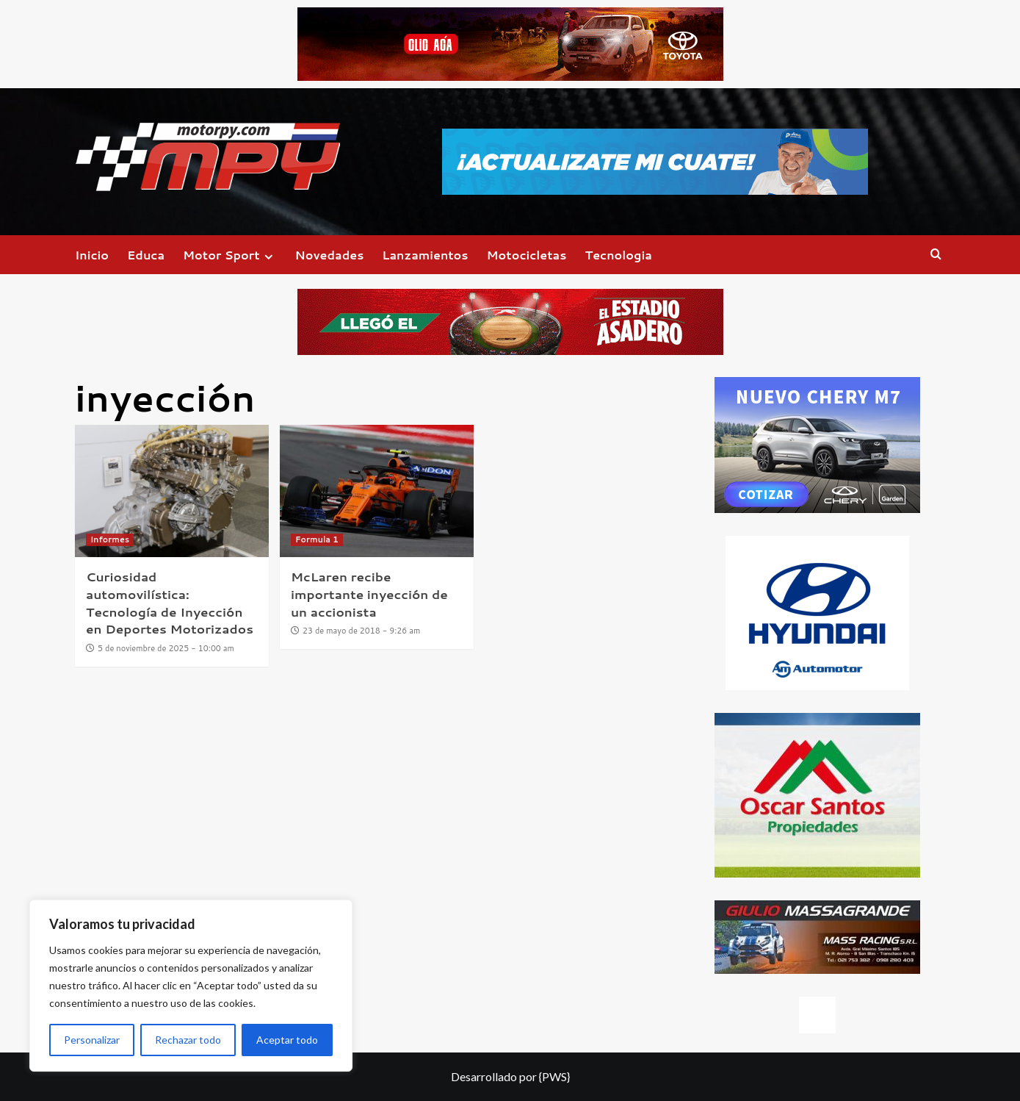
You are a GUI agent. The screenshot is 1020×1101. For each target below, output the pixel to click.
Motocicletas (527, 254)
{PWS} (554, 1076)
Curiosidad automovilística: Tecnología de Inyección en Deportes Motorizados (169, 602)
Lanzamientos (425, 254)
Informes (109, 539)
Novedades (329, 254)
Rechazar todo (188, 1039)
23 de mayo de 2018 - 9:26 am (361, 630)
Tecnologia (618, 254)
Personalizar (92, 1039)
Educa (145, 254)
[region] (190, 986)
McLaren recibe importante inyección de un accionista (369, 593)
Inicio (92, 254)
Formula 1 (317, 539)
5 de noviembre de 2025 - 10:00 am (166, 648)
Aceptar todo (287, 1039)
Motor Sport (229, 254)
